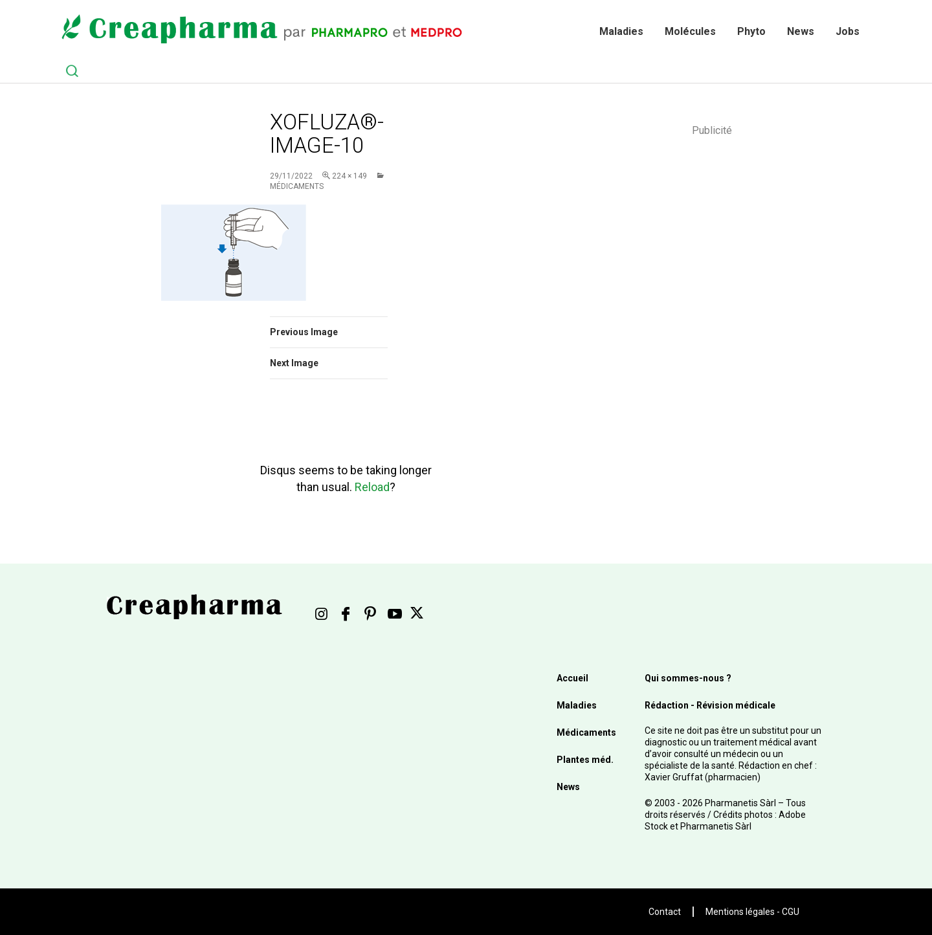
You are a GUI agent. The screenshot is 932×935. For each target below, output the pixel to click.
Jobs (848, 31)
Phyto (751, 31)
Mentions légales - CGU (752, 912)
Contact (665, 912)
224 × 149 (349, 176)
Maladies (621, 31)
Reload (372, 487)
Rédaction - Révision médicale (710, 705)
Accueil (572, 678)
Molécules (690, 31)
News (800, 31)
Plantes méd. (585, 759)
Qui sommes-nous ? (688, 678)
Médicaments (586, 732)
